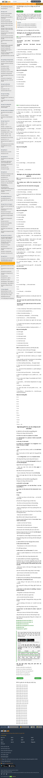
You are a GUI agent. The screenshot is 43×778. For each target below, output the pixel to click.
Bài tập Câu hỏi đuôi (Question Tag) (7, 117)
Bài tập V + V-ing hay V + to (6, 126)
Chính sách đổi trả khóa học (6, 750)
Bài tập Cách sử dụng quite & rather (6, 219)
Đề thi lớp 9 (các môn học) (21, 718)
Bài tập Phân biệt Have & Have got (7, 41)
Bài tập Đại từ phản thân (5, 175)
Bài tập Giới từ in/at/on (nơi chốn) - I (7, 263)
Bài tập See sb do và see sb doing (7, 143)
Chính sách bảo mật (5, 746)
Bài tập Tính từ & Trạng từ (6, 211)
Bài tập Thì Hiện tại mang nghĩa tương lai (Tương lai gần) (7, 46)
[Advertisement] (28, 96)
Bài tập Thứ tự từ (4, 226)
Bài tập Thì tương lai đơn (5, 48)
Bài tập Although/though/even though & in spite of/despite (6, 238)
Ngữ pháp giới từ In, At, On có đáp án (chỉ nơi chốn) (27, 27)
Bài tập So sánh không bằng (6, 222)
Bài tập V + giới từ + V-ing (6, 133)
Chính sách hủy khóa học (6, 752)
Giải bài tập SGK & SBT (13, 727)
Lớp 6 (9, 3)
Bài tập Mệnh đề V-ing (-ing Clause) (6, 146)
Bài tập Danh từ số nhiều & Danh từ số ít (7, 159)
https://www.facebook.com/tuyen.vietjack (28, 654)
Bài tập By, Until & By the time (6, 253)
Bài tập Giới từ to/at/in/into (6, 271)
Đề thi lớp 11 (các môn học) (21, 722)
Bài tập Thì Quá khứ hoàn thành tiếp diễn (7, 38)
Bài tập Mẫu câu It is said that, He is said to (7, 98)
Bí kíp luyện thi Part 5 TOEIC (6, 294)
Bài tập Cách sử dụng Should (6, 73)
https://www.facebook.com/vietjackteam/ (28, 652)
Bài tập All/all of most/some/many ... (5, 185)
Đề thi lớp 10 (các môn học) (21, 720)
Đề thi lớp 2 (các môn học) (21, 706)
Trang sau (37, 11)
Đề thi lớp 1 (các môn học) (21, 705)
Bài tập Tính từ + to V (5, 139)
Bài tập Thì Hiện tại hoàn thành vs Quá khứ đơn (7, 33)
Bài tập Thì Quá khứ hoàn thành (7, 35)
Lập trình (23, 742)
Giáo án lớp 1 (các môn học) (22, 685)
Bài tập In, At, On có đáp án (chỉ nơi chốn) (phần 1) (26, 24)
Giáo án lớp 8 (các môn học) (22, 696)
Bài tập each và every (5, 193)
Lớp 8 (16, 3)
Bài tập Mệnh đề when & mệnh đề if (7, 56)
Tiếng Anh (33, 742)
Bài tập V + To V (4, 124)
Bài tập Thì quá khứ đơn (5, 19)
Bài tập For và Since (4, 31)
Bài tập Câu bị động (4, 95)
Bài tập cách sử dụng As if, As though (6, 249)
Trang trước (19, 11)
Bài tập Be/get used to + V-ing (6, 132)
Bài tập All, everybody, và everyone (6, 191)
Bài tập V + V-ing (4, 122)
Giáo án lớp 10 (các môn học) (22, 700)
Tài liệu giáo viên (24, 727)
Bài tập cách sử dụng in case (6, 240)
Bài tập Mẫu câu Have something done (7, 101)
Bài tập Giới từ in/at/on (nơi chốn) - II (7, 266)
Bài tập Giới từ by (4, 276)
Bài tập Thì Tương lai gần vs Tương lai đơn (6, 50)
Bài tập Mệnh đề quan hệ (6, 198)
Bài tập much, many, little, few (6, 182)
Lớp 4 (12, 737)
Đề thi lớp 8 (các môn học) (21, 717)
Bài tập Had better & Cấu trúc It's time (7, 76)
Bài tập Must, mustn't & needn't (7, 71)
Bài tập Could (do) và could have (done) (7, 64)
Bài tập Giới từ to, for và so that (7, 137)
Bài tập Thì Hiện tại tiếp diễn (6, 13)
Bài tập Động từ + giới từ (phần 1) (7, 281)
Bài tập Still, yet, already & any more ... (6, 229)
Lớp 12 (32, 3)
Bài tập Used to (4, 43)
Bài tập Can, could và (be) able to (7, 61)
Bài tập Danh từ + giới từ (5, 277)
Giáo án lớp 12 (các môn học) (22, 703)
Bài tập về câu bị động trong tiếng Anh (24, 669)
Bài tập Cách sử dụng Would (6, 78)
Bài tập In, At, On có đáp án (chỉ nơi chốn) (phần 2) (26, 25)
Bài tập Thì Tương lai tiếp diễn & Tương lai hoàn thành (7, 53)
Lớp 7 (12, 3)
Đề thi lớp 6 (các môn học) (21, 713)
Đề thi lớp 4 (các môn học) (21, 710)
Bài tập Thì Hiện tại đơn (5, 15)
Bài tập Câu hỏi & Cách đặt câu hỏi (7, 113)
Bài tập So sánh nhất (5, 224)
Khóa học (39, 727)
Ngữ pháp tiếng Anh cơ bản (6, 291)
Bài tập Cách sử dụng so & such (7, 213)
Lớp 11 (28, 3)
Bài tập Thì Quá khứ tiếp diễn (6, 21)
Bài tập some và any (5, 179)
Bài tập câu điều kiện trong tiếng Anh (23, 667)
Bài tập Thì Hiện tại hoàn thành (7, 23)
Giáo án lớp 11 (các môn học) (22, 701)
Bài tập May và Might (5, 68)
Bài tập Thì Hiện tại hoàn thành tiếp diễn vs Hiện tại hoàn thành (7, 29)
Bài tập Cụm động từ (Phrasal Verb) (6, 286)
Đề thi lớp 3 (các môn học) (21, 708)
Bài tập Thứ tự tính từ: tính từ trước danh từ (6, 209)
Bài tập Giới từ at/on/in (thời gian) (7, 258)
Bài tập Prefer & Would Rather (6, 128)
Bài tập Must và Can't (5, 66)
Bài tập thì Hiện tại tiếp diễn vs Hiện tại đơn (7, 18)
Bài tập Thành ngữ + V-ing (6, 135)
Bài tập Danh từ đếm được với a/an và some (6, 165)
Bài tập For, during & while (6, 251)
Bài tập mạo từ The (4, 153)
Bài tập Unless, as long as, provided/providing (6, 242)
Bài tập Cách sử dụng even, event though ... (7, 232)
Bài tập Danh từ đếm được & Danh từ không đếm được (6, 162)
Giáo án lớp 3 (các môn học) (22, 688)
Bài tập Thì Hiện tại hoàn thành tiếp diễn (7, 26)
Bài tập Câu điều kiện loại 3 (6, 90)
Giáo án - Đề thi (39, 3)
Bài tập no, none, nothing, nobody (7, 181)
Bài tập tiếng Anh (4, 8)
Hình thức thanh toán (5, 748)
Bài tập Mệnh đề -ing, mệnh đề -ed (7, 200)
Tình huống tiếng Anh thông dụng (7, 298)
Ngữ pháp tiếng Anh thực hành (7, 292)
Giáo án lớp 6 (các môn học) (22, 693)
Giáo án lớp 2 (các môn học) (22, 686)
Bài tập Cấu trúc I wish (5, 88)
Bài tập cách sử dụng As (5, 244)
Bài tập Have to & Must (5, 69)
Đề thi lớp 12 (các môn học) (21, 723)
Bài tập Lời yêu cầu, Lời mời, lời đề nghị (7, 80)
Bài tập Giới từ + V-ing (5, 130)
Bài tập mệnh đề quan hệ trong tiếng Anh (24, 671)
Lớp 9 (20, 3)
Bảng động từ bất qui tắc (5, 296)
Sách (33, 727)
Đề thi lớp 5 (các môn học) (21, 711)
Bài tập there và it (4, 177)
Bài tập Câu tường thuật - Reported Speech (5, 107)
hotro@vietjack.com (9, 763)
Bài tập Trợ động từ (4, 115)
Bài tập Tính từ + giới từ (5, 279)
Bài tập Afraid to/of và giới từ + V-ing (7, 142)
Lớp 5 (5, 3)
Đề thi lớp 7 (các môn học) (21, 715)
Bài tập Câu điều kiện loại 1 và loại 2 (6, 86)
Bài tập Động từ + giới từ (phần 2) (7, 283)
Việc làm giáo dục (35, 1)
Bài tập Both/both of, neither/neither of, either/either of (7, 188)
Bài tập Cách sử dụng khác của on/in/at (6, 274)
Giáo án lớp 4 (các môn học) (22, 690)
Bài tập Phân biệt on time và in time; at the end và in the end (7, 260)
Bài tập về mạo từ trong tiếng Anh (23, 674)
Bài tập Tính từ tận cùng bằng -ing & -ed (7, 206)
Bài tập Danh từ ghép (5, 168)
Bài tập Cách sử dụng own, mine (7, 173)
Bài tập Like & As (4, 246)
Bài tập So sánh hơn (5, 221)
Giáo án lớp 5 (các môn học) (22, 691)
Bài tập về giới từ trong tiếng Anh (23, 672)
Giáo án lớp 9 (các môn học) (22, 698)
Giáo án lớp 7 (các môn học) (22, 695)
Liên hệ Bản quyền (4, 754)
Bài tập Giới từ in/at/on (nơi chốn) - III (7, 269)
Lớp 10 (24, 3)
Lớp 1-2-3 (3, 737)
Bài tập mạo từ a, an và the (6, 151)
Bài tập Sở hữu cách (4, 167)
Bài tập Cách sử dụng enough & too (7, 216)
